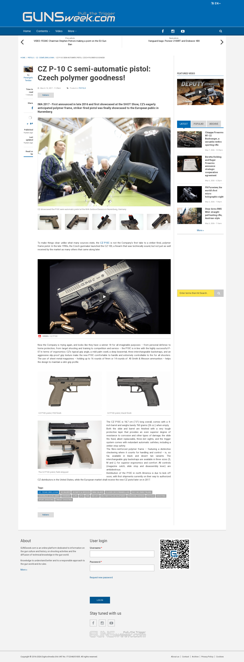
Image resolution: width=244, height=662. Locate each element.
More (71, 31)
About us (175, 656)
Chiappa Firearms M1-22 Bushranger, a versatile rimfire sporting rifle (214, 138)
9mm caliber (97, 492)
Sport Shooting (46, 500)
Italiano (45, 95)
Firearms (66, 496)
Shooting (161, 496)
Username (96, 548)
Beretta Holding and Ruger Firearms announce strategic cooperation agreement (213, 166)
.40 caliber (65, 492)
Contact (185, 656)
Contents (42, 31)
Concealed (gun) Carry (49, 496)
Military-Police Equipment (113, 496)
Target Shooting (64, 500)
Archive (213, 124)
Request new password (101, 577)
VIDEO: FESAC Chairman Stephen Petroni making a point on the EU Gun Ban (70, 42)
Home (27, 31)
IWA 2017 (95, 496)
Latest (184, 124)
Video (59, 31)
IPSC (82, 496)
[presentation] (113, 587)
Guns (75, 496)
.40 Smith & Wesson (81, 492)
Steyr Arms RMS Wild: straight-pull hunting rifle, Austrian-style (213, 213)
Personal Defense (136, 496)
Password (96, 562)
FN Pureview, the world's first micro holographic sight (214, 192)
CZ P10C (105, 242)
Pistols (82, 88)
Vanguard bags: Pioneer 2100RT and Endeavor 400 (174, 40)
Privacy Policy (207, 656)
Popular (199, 124)
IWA (87, 496)
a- (28, 124)
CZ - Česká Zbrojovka (48, 492)
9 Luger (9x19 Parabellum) (118, 492)
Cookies (220, 656)
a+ (31, 123)
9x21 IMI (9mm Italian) (141, 492)
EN (216, 3)
